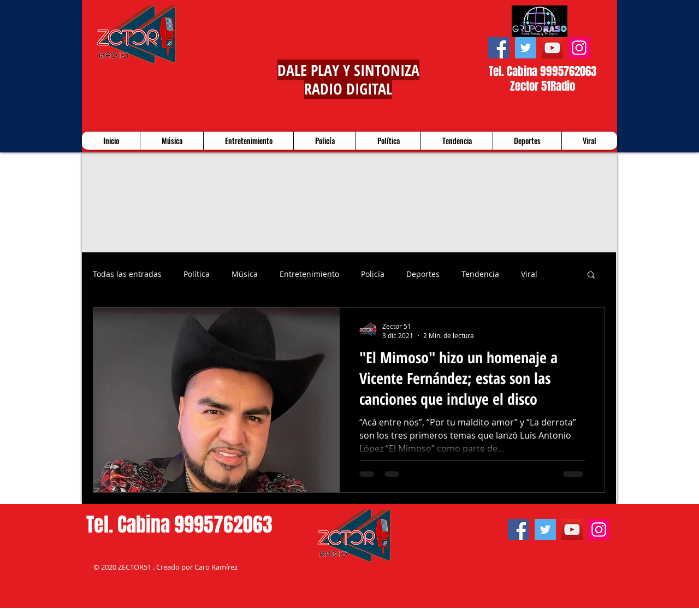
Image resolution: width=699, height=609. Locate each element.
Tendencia (480, 274)
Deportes (423, 274)
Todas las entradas (127, 274)
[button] (591, 275)
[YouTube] (552, 47)
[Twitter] (525, 47)
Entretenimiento (309, 274)
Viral (529, 274)
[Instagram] (579, 47)
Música (245, 274)
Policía (372, 274)
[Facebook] (499, 47)
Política (196, 274)
